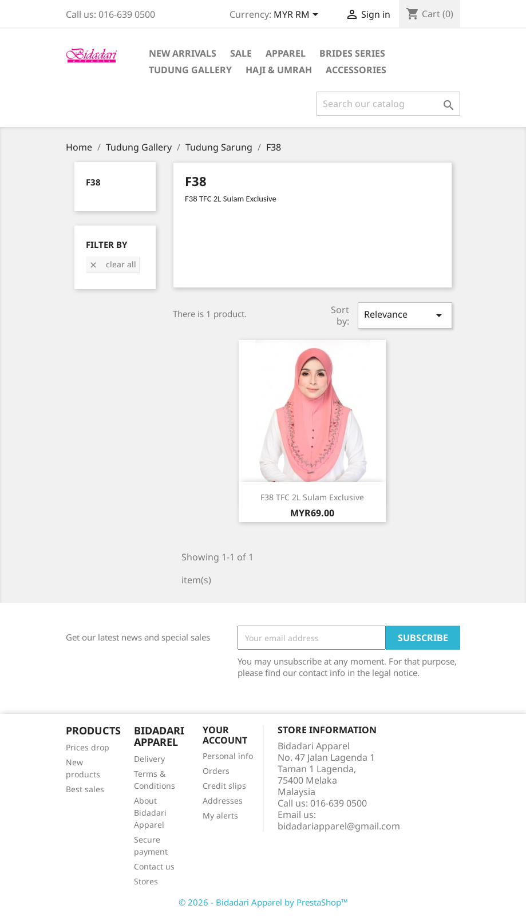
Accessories (356, 70)
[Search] (388, 104)
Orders (216, 770)
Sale (241, 53)
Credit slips (224, 785)
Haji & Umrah (279, 70)
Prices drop (87, 747)
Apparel (286, 53)
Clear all (112, 264)
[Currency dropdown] (298, 15)
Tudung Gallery (190, 70)
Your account (225, 735)
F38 (93, 182)
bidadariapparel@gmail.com (339, 826)
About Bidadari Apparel (150, 812)
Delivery (149, 758)
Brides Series (352, 53)
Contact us (154, 866)
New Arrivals (182, 53)
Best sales (85, 789)
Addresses (223, 800)
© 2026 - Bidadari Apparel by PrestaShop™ (263, 902)
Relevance (404, 315)
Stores (146, 881)
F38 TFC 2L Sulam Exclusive (312, 497)
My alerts (220, 815)
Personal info (228, 755)
